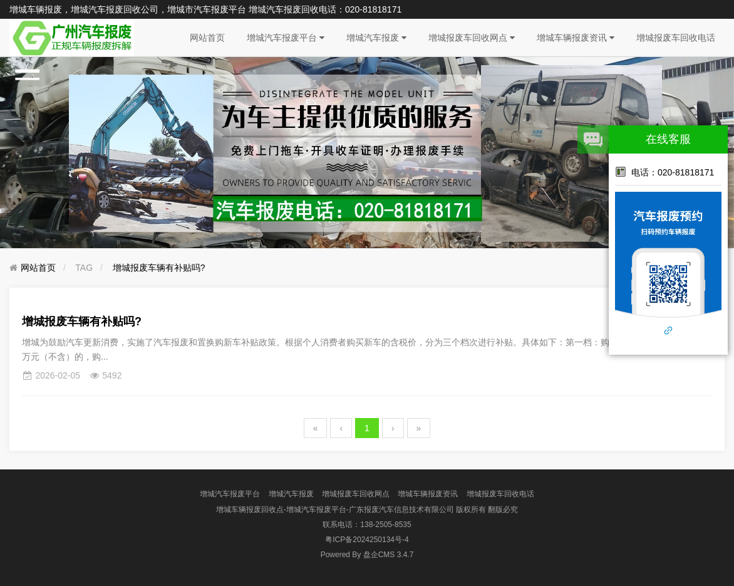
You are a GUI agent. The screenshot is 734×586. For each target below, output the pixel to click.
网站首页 (207, 38)
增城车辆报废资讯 (575, 37)
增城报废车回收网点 (471, 37)
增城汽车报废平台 (285, 37)
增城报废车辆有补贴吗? (159, 268)
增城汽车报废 (376, 37)
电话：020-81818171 (664, 171)
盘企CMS (367, 554)
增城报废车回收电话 (675, 38)
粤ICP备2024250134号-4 (366, 539)
